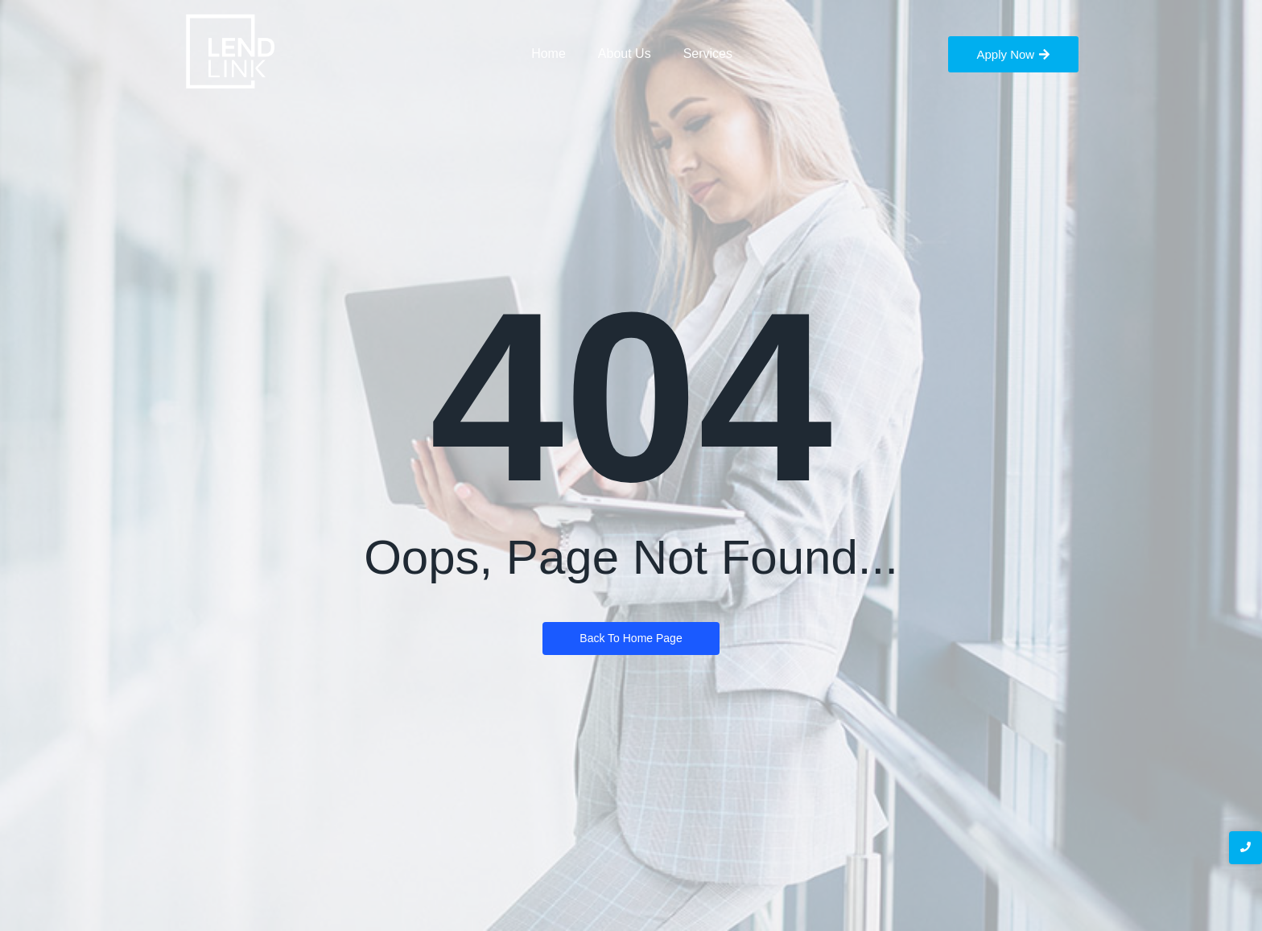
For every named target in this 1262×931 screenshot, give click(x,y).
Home (548, 53)
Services (707, 53)
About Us (624, 53)
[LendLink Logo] (230, 52)
